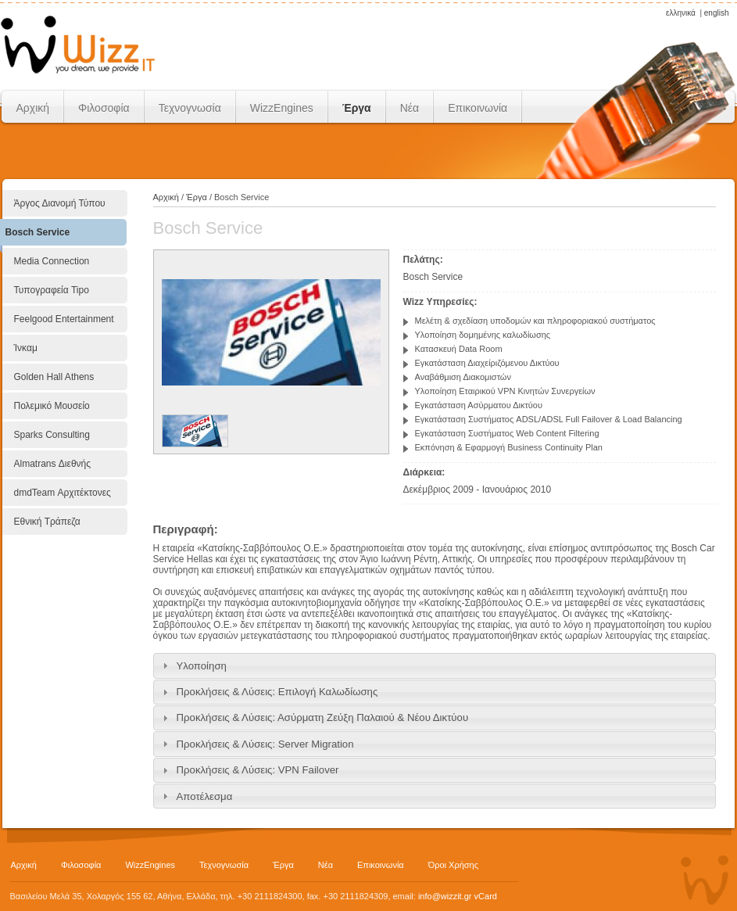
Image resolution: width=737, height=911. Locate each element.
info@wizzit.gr (445, 896)
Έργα (356, 108)
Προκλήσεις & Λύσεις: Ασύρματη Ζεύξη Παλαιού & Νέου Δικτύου (323, 717)
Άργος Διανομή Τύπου (60, 203)
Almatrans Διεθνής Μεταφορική (52, 471)
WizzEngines (281, 108)
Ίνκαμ (26, 348)
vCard (485, 896)
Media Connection (52, 261)
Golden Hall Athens (54, 376)
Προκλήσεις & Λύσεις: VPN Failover (258, 770)
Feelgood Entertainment (64, 319)
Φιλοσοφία (104, 108)
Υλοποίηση (202, 666)
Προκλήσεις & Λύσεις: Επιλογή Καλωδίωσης (277, 692)
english (716, 13)
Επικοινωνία (477, 108)
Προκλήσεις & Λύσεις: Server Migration (265, 744)
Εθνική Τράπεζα (47, 521)
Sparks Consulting (52, 434)
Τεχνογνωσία (190, 108)
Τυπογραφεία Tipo (51, 290)
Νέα (409, 108)
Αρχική (33, 108)
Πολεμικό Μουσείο (52, 405)
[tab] (434, 665)
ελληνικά (681, 13)
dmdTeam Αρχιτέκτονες (62, 492)
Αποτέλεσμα (205, 796)
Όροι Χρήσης (453, 865)
